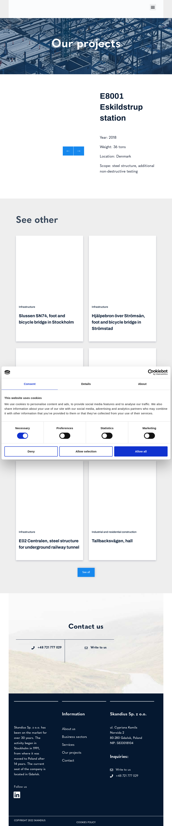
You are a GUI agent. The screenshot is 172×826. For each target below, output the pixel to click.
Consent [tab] (30, 383)
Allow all (141, 451)
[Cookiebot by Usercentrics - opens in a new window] (151, 372)
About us (68, 729)
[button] (153, 7)
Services (68, 745)
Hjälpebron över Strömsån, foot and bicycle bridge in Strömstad (118, 322)
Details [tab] (86, 383)
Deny (31, 451)
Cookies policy (86, 822)
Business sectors (74, 737)
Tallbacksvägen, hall (112, 541)
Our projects (71, 753)
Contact (68, 761)
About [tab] (142, 383)
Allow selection (85, 451)
